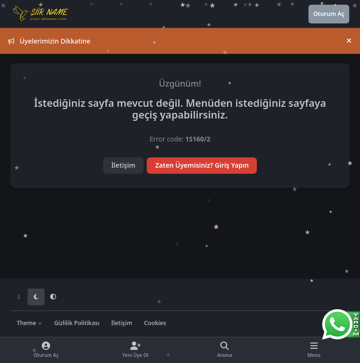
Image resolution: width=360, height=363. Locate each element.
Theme (30, 323)
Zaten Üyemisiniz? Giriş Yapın (201, 165)
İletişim (123, 165)
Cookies (155, 323)
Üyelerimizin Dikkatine (49, 41)
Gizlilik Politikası (76, 323)
